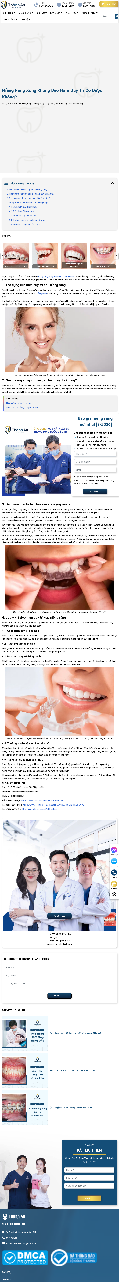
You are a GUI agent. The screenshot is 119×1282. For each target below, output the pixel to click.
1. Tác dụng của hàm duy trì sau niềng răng (27, 189)
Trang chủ (6, 104)
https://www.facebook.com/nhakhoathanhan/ (42, 800)
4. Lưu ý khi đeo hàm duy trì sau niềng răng (27, 202)
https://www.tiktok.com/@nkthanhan (39, 809)
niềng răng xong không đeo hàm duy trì (56, 276)
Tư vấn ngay (95, 491)
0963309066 (11, 1238)
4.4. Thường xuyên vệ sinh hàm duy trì (27, 220)
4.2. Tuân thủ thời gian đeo (21, 211)
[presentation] (3, 255)
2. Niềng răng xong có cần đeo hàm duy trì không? (30, 193)
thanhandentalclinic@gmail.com (21, 1243)
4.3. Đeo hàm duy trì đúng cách (23, 215)
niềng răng (42, 293)
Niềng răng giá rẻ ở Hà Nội (18, 403)
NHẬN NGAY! (59, 996)
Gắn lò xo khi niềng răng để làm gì (22, 407)
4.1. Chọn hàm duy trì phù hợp (23, 207)
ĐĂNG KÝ (89, 1198)
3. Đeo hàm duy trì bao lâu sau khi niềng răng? (28, 198)
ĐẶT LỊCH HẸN (108, 4)
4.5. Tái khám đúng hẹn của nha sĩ (25, 224)
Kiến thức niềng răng (22, 104)
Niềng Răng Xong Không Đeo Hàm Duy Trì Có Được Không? (59, 104)
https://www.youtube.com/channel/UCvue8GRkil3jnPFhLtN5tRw (53, 805)
